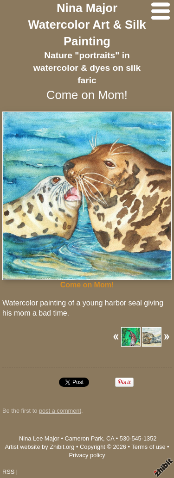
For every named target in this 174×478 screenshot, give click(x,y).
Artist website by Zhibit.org (39, 446)
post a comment (60, 410)
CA (110, 438)
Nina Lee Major (39, 438)
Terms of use (148, 446)
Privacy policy (87, 455)
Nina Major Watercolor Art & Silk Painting (87, 24)
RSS (8, 471)
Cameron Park (83, 438)
